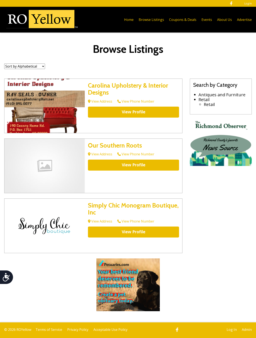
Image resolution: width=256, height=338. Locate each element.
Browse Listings (151, 19)
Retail (204, 99)
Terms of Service (49, 329)
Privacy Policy (77, 329)
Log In (248, 3)
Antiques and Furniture (222, 95)
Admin (247, 329)
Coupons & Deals (182, 19)
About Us (224, 19)
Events (206, 19)
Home (129, 19)
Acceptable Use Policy (110, 329)
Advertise (244, 19)
